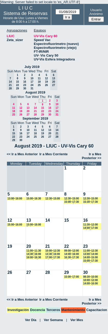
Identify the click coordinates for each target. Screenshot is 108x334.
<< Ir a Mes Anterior (22, 154)
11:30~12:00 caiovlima (90, 225)
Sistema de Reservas (26, 13)
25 (39, 85)
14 (35, 107)
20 (27, 111)
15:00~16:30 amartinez (33, 198)
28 (35, 114)
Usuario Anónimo (96, 12)
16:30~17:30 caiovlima (71, 257)
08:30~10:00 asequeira (90, 277)
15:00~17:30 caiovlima (90, 261)
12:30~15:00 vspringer (52, 198)
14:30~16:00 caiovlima (33, 254)
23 (24, 85)
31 (32, 88)
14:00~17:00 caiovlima (90, 228)
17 (32, 81)
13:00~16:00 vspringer (14, 198)
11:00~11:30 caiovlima (33, 251)
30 (24, 88)
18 (39, 81)
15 (17, 81)
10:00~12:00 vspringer (90, 280)
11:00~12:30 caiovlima (90, 251)
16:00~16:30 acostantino (33, 257)
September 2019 (35, 118)
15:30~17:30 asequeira (90, 202)
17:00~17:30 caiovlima (52, 257)
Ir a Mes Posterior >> (91, 156)
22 (17, 85)
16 (24, 81)
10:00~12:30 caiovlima (52, 251)
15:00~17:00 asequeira (71, 277)
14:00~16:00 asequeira (90, 283)
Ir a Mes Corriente (53, 154)
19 (46, 81)
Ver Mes (76, 320)
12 (46, 78)
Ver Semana (53, 320)
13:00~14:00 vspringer (90, 254)
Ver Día (30, 320)
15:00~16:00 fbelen (33, 225)
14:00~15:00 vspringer (90, 257)
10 (32, 78)
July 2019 (32, 67)
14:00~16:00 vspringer (71, 254)
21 (35, 111)
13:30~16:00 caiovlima (52, 254)
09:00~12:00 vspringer (71, 251)
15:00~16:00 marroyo (14, 225)
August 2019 (35, 92)
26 (46, 85)
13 (27, 107)
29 (17, 88)
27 (27, 114)
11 (39, 78)
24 (32, 85)
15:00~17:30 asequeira (71, 202)
